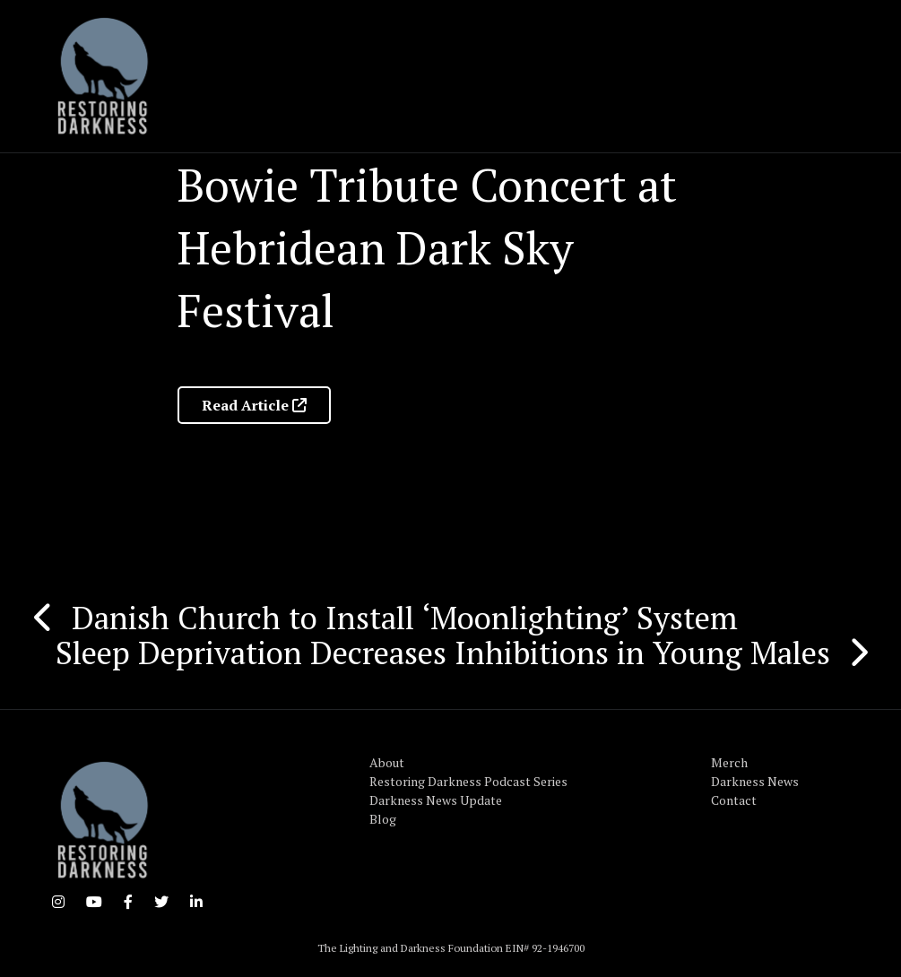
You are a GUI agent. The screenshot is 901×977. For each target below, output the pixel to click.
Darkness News (755, 781)
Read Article (254, 405)
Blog (382, 818)
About (386, 762)
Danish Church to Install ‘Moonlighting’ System (405, 617)
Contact (734, 799)
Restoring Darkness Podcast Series (468, 781)
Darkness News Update (435, 799)
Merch (729, 762)
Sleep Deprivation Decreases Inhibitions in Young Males (443, 652)
